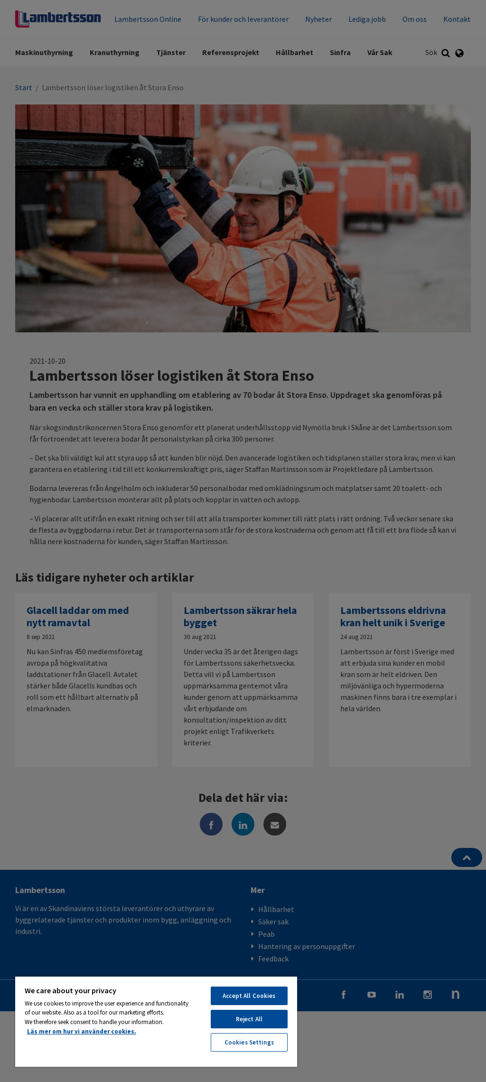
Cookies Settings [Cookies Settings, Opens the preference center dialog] (249, 1042)
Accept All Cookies (249, 996)
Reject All (249, 1019)
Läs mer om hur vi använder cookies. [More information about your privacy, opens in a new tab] (81, 1031)
